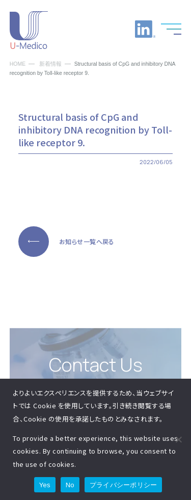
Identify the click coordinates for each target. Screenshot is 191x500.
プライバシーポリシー (123, 485)
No (70, 485)
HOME (18, 64)
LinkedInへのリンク (145, 29)
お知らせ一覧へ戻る (87, 241)
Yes (44, 485)
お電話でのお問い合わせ (94, 29)
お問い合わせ (120, 29)
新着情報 (50, 64)
